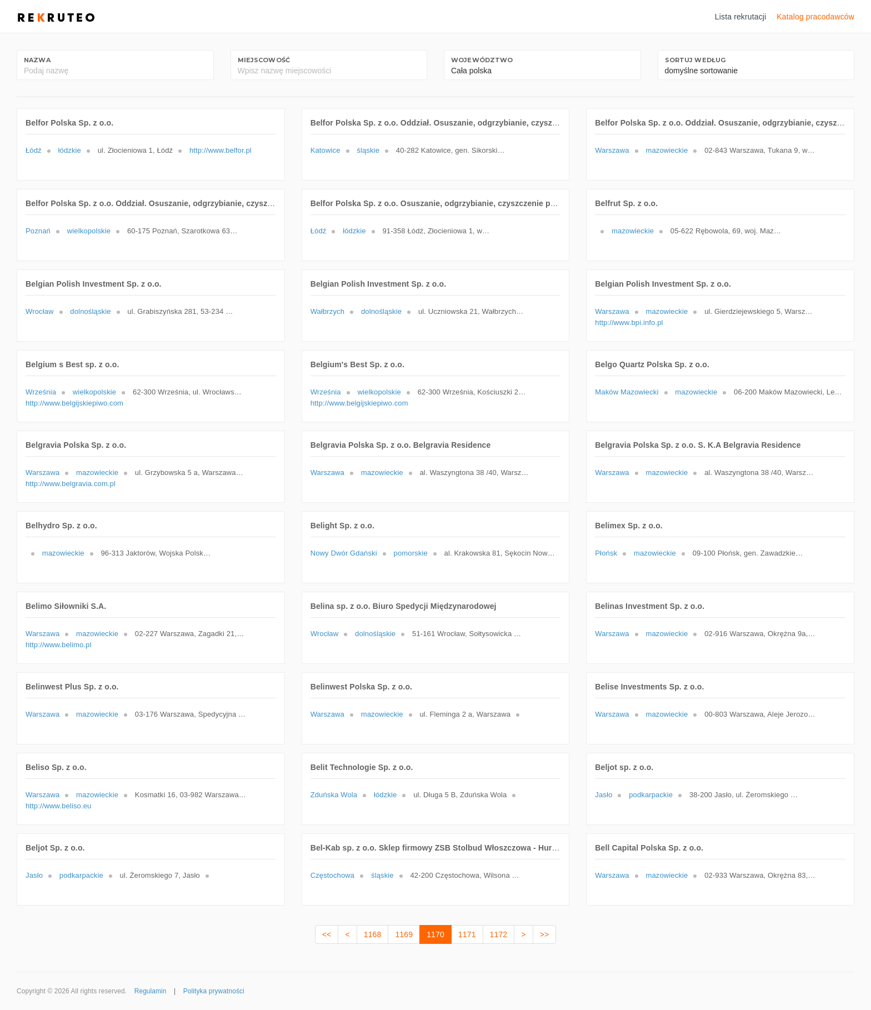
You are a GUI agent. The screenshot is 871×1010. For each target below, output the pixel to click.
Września (41, 392)
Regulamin (150, 991)
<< (327, 934)
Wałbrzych (327, 311)
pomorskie (411, 553)
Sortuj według (695, 60)
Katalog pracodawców (815, 16)
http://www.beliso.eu (58, 806)
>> (544, 934)
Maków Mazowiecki (626, 392)
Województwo (482, 60)
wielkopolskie (89, 231)
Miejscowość (264, 60)
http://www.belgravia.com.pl (71, 483)
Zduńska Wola (334, 795)
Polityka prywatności (213, 991)
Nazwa (37, 60)
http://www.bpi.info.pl (629, 322)
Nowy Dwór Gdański (344, 553)
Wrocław (40, 311)
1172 (499, 934)
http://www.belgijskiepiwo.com (74, 403)
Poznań (38, 231)
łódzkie (69, 150)
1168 (373, 934)
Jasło (603, 795)
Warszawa (612, 150)
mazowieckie (666, 150)
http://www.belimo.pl (58, 645)
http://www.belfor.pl (220, 150)
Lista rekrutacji (741, 16)
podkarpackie (651, 795)
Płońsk (606, 553)
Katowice (326, 150)
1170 (435, 934)
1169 (404, 934)
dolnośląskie (90, 311)
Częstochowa (333, 875)
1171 (467, 934)
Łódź (34, 150)
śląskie (368, 150)
